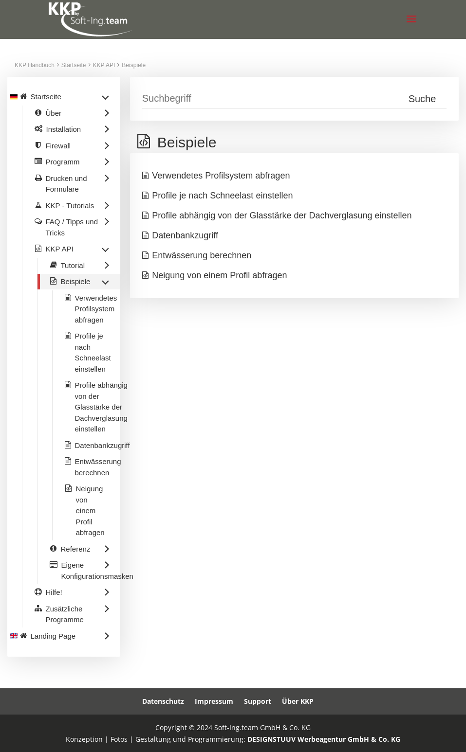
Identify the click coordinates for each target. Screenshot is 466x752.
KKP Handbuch (35, 65)
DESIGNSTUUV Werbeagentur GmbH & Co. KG (323, 739)
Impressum (214, 701)
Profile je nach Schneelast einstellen (222, 195)
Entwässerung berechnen (201, 255)
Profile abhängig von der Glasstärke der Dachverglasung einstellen (281, 215)
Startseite (73, 65)
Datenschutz (163, 701)
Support (257, 701)
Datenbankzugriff (185, 235)
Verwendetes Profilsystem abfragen (221, 175)
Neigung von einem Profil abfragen (219, 275)
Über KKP (298, 701)
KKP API (104, 65)
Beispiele (134, 65)
